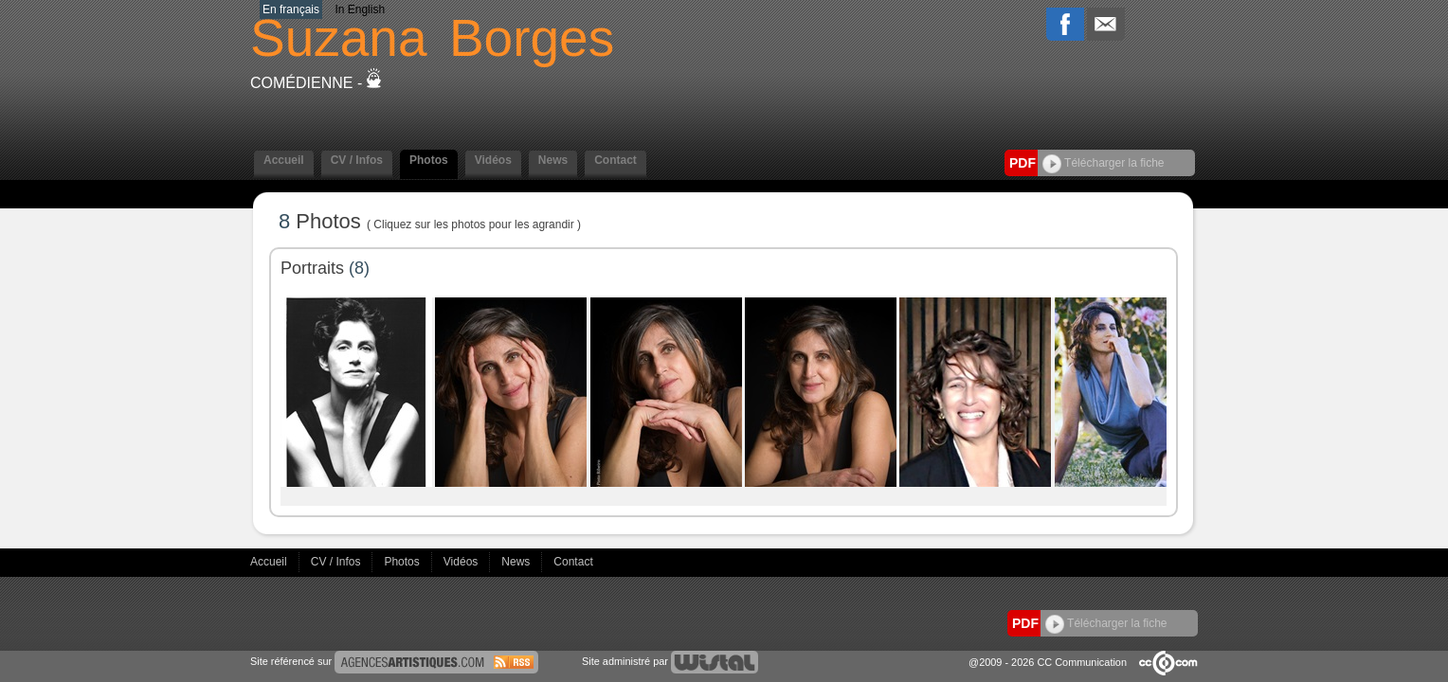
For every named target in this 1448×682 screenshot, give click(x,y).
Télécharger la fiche (1103, 163)
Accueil (283, 160)
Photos (428, 160)
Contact (615, 160)
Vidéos (493, 160)
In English (360, 9)
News (553, 160)
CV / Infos (357, 160)
